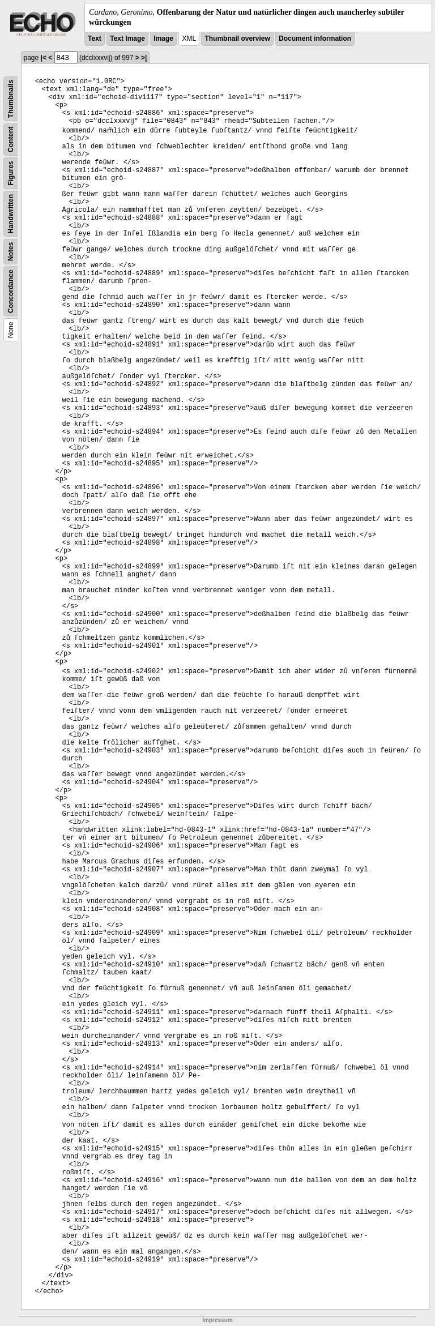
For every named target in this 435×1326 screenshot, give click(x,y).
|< (43, 58)
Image (163, 38)
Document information (315, 38)
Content (11, 139)
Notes (11, 251)
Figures (11, 173)
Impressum (217, 1320)
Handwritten (11, 213)
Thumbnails (11, 99)
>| (144, 58)
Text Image (127, 38)
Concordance (11, 292)
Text (94, 38)
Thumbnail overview (237, 38)
